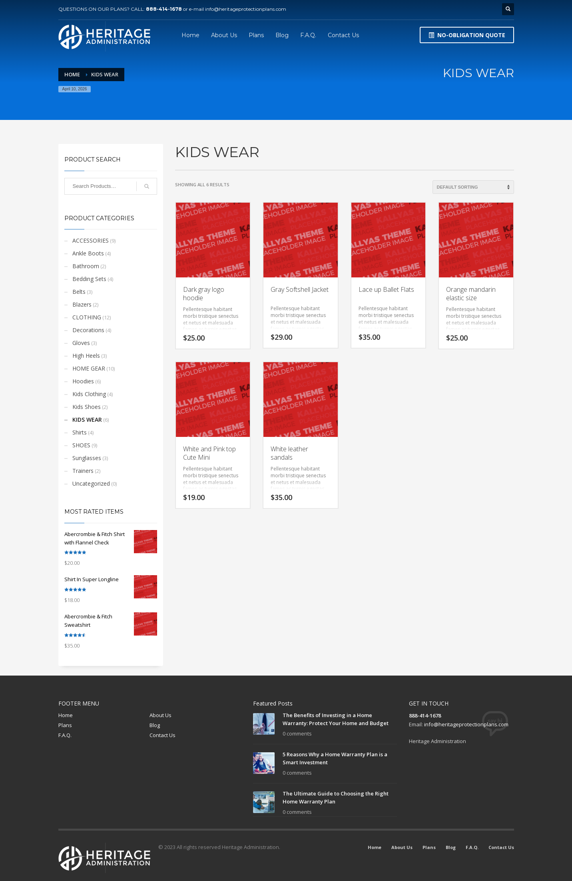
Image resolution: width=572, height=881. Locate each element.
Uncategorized (91, 483)
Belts (79, 291)
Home (65, 715)
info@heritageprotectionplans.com (245, 9)
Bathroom (85, 266)
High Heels (86, 355)
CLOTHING (86, 317)
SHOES (81, 445)
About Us (160, 715)
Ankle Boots (88, 253)
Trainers (83, 470)
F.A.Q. (65, 735)
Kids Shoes (86, 407)
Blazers (82, 304)
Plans (65, 725)
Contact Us (162, 735)
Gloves (81, 343)
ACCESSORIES (90, 240)
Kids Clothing (89, 394)
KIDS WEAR (87, 419)
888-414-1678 (164, 9)
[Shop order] (473, 187)
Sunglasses (86, 458)
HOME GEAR (88, 368)
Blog (154, 725)
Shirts (79, 432)
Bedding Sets (89, 279)
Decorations (88, 330)
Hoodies (83, 381)
